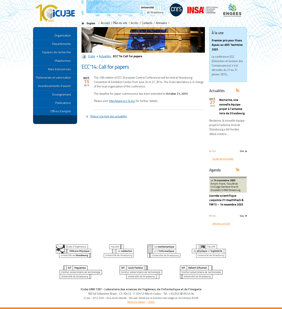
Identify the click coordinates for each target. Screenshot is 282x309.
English (91, 23)
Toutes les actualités (222, 159)
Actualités (105, 56)
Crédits (151, 302)
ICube (91, 56)
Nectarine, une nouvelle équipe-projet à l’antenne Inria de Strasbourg (232, 106)
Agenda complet (221, 223)
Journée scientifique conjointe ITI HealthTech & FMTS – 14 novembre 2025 (226, 200)
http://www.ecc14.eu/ (122, 101)
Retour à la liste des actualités (108, 116)
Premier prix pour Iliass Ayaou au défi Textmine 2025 (227, 44)
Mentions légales (136, 302)
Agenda (215, 170)
